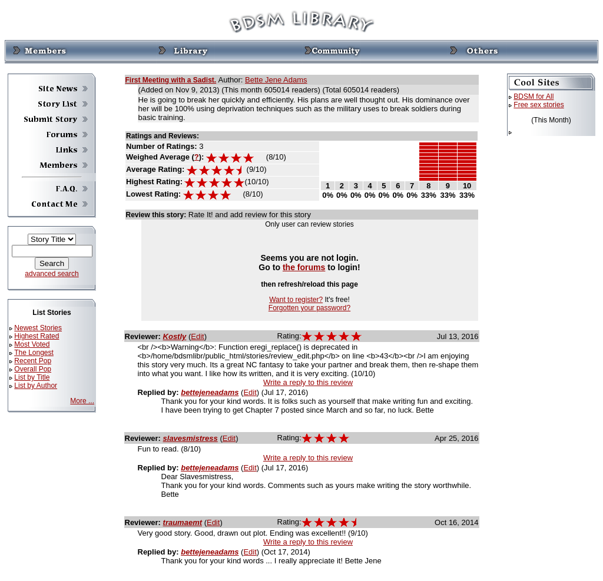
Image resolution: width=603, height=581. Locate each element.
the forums (304, 267)
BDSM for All (533, 96)
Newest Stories (38, 328)
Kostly (175, 336)
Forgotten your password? (309, 308)
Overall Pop (32, 369)
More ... (82, 401)
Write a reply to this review (308, 382)
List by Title (31, 377)
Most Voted (31, 344)
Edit (197, 336)
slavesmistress (190, 438)
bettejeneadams (209, 392)
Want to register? (296, 300)
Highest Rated (36, 336)
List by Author (35, 385)
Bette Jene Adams (276, 79)
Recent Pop (32, 361)
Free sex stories (538, 105)
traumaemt (182, 522)
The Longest (34, 352)
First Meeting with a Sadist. (171, 80)
